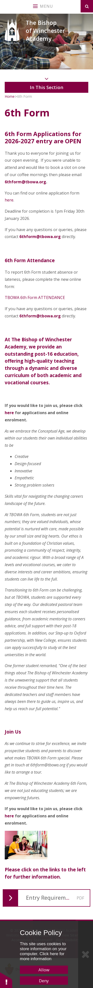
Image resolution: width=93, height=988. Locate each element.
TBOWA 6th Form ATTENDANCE (35, 297)
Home (10, 96)
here (9, 200)
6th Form (24, 96)
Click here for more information (42, 956)
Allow (43, 970)
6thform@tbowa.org (25, 182)
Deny (44, 981)
